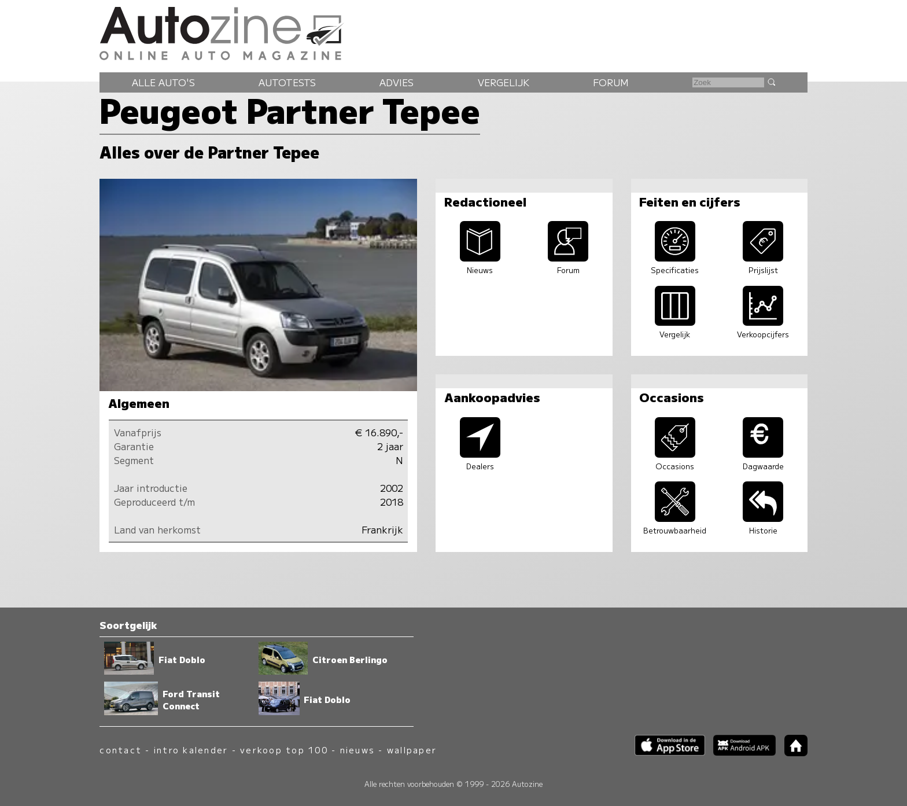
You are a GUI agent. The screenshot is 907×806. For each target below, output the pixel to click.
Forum (611, 82)
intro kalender (191, 750)
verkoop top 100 (284, 750)
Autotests (287, 82)
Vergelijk (503, 82)
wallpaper (412, 750)
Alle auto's (163, 82)
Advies (396, 82)
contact (120, 750)
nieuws (357, 750)
